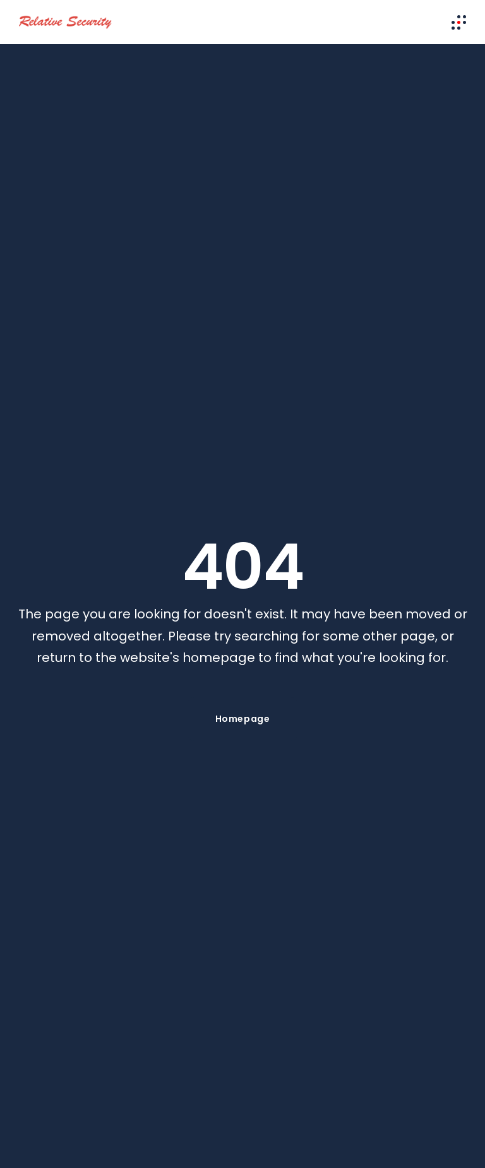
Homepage (242, 718)
